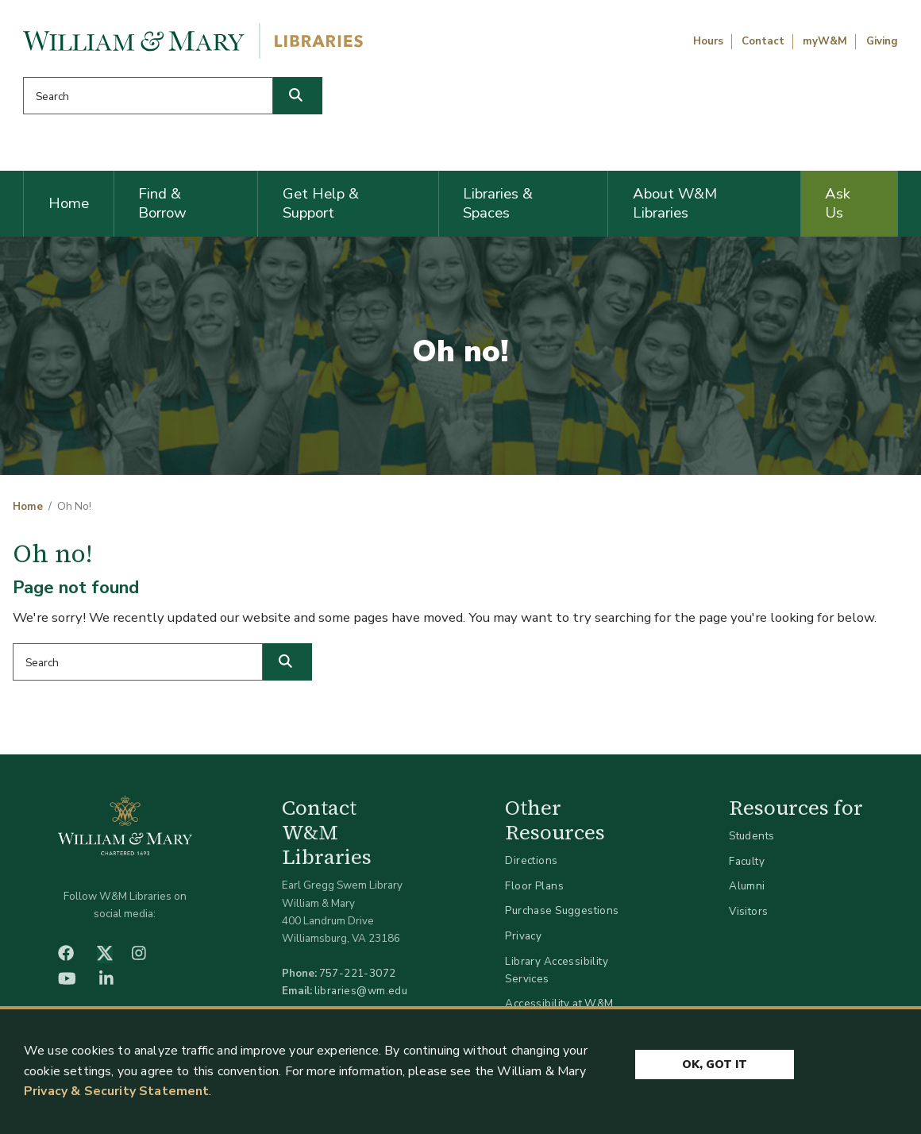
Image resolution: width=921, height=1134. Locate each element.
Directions (531, 860)
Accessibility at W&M (559, 1003)
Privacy (523, 935)
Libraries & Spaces (498, 203)
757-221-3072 (357, 973)
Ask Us (837, 203)
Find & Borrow (162, 203)
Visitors (748, 911)
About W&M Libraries (675, 203)
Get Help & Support (321, 203)
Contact (763, 41)
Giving (882, 41)
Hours (708, 41)
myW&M (825, 41)
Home (68, 203)
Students (751, 835)
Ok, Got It (714, 1064)
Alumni (747, 885)
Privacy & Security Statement (116, 1092)
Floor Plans (534, 885)
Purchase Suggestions (561, 910)
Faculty (747, 861)
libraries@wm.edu (361, 990)
